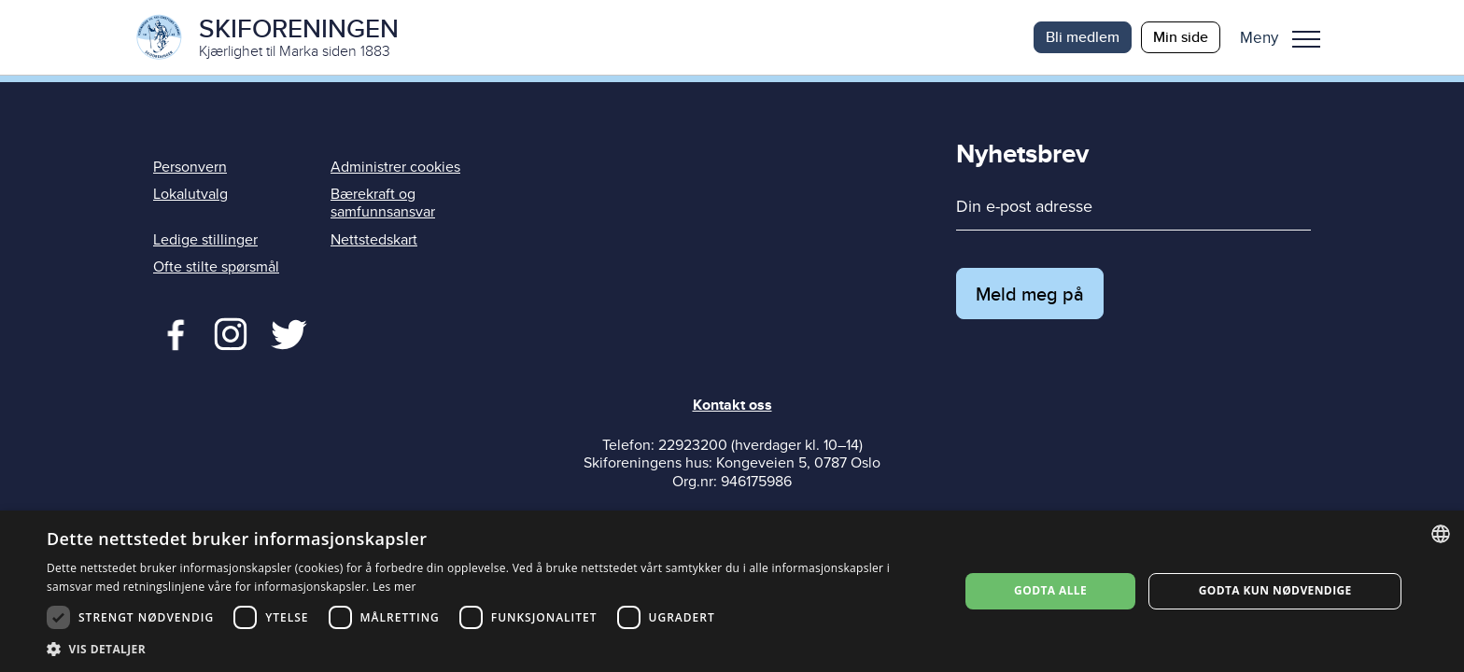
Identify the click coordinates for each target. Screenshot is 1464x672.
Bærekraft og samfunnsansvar (383, 203)
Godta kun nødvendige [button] (1275, 590)
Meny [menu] (1306, 39)
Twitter (230, 332)
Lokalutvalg (190, 194)
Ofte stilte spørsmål (216, 267)
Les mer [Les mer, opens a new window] (394, 587)
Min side (1180, 37)
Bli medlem (1082, 37)
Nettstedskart (374, 240)
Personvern (190, 167)
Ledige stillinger (205, 240)
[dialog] (732, 591)
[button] (1287, 37)
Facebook (171, 332)
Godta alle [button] (1050, 590)
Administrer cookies (395, 167)
